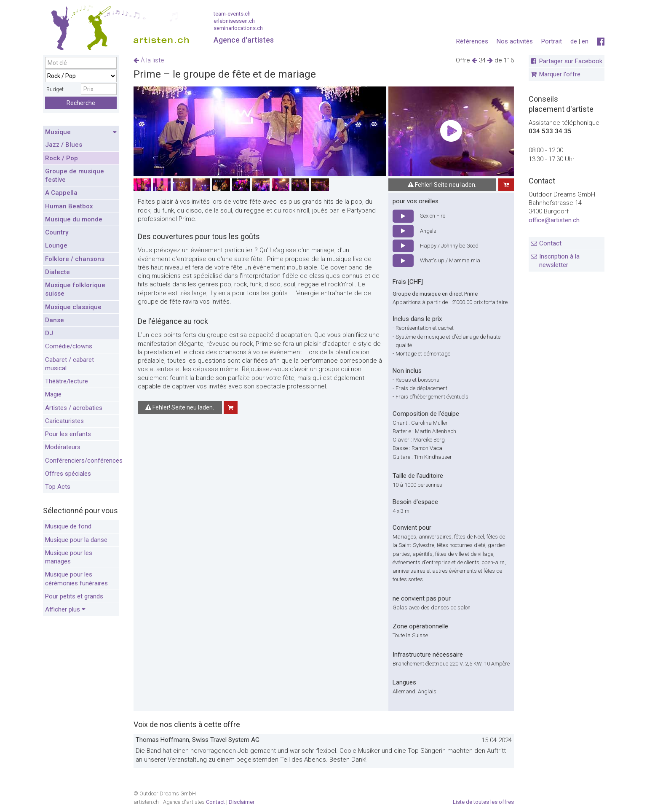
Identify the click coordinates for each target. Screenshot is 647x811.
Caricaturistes (64, 421)
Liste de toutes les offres (483, 802)
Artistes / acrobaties (73, 408)
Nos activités (515, 41)
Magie (53, 394)
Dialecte (57, 272)
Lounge (56, 245)
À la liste (149, 60)
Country (56, 232)
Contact (550, 243)
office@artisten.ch (554, 220)
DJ (49, 333)
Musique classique (73, 307)
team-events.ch (232, 14)
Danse (54, 320)
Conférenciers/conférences (82, 460)
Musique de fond (68, 526)
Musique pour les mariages (68, 557)
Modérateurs (62, 447)
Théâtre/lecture (66, 381)
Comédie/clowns (68, 346)
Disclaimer (241, 802)
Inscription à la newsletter (559, 261)
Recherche (81, 103)
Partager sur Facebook (570, 61)
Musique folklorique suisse (75, 289)
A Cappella (61, 193)
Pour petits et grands (74, 596)
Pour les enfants (68, 434)
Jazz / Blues (63, 144)
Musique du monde (73, 219)
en (585, 41)
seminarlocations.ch (238, 28)
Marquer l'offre (559, 74)
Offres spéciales (68, 473)
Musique (81, 132)
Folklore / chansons (74, 259)
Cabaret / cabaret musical (69, 364)
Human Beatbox (69, 206)
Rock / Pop (61, 158)
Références (472, 41)
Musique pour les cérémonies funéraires (76, 579)
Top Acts (57, 486)
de (573, 41)
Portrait (551, 41)
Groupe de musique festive (74, 175)
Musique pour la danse (76, 540)
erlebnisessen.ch (234, 21)
